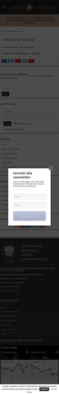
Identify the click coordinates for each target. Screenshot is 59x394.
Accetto (44, 389)
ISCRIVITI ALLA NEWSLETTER (29, 216)
